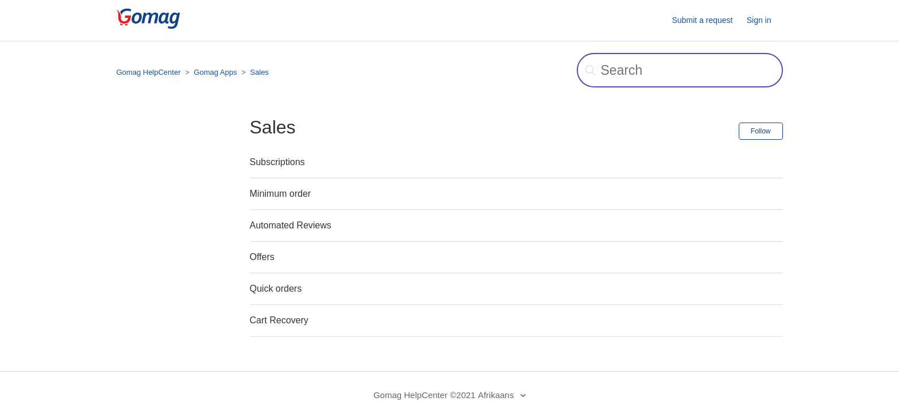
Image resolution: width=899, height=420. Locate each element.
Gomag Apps (215, 72)
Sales (259, 72)
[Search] (680, 70)
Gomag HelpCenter (149, 72)
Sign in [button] (759, 20)
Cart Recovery (279, 320)
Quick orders (276, 288)
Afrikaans (497, 395)
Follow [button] (761, 131)
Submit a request (702, 20)
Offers (262, 257)
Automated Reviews (290, 225)
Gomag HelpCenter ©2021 (424, 395)
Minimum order (280, 193)
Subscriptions (277, 162)
